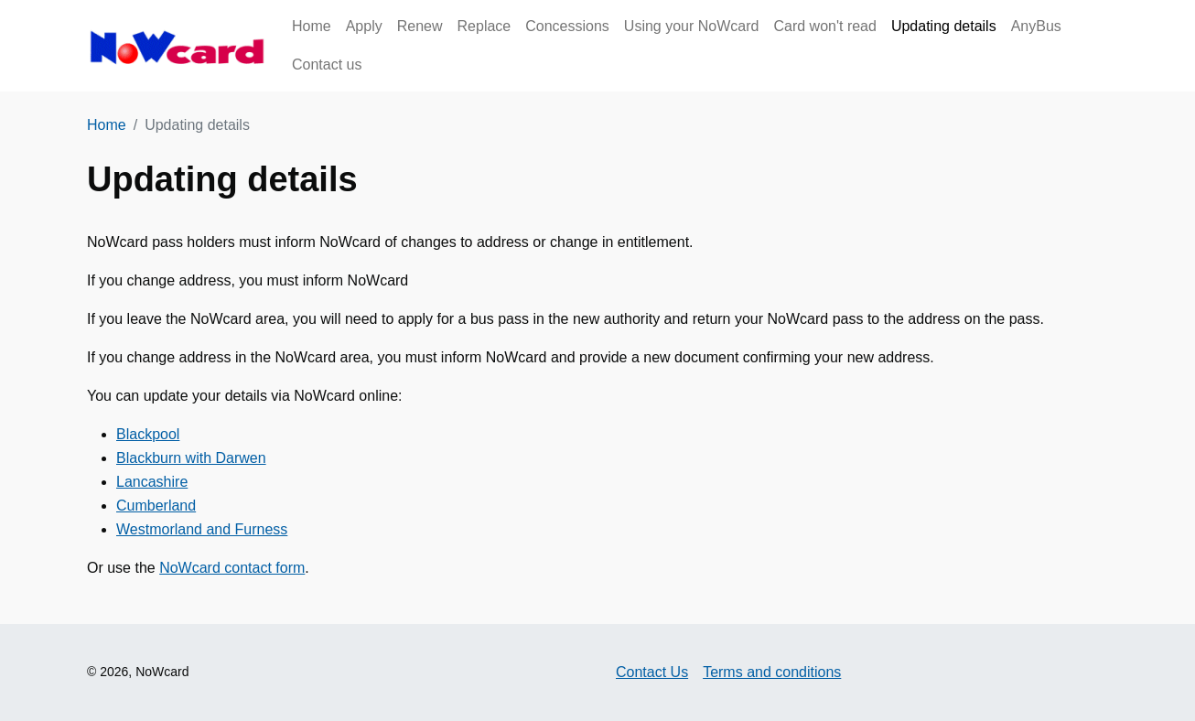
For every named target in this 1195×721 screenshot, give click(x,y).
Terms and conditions (772, 672)
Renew (420, 26)
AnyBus (1036, 26)
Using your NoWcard (691, 26)
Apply (364, 26)
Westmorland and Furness (201, 529)
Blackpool (147, 434)
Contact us (326, 64)
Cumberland (156, 505)
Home (311, 26)
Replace (484, 26)
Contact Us (652, 672)
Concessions (567, 26)
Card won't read (824, 26)
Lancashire (152, 482)
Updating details (943, 26)
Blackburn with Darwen (191, 458)
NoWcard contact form (232, 568)
